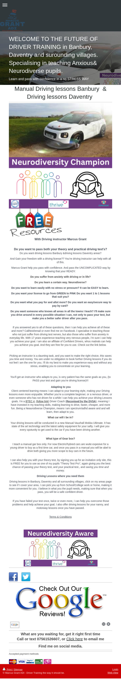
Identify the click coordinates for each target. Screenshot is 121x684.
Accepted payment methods (24, 653)
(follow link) (42, 401)
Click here (74, 639)
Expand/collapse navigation (60, 5)
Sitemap (18, 669)
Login (115, 669)
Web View (113, 672)
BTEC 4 (30, 401)
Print (7, 669)
